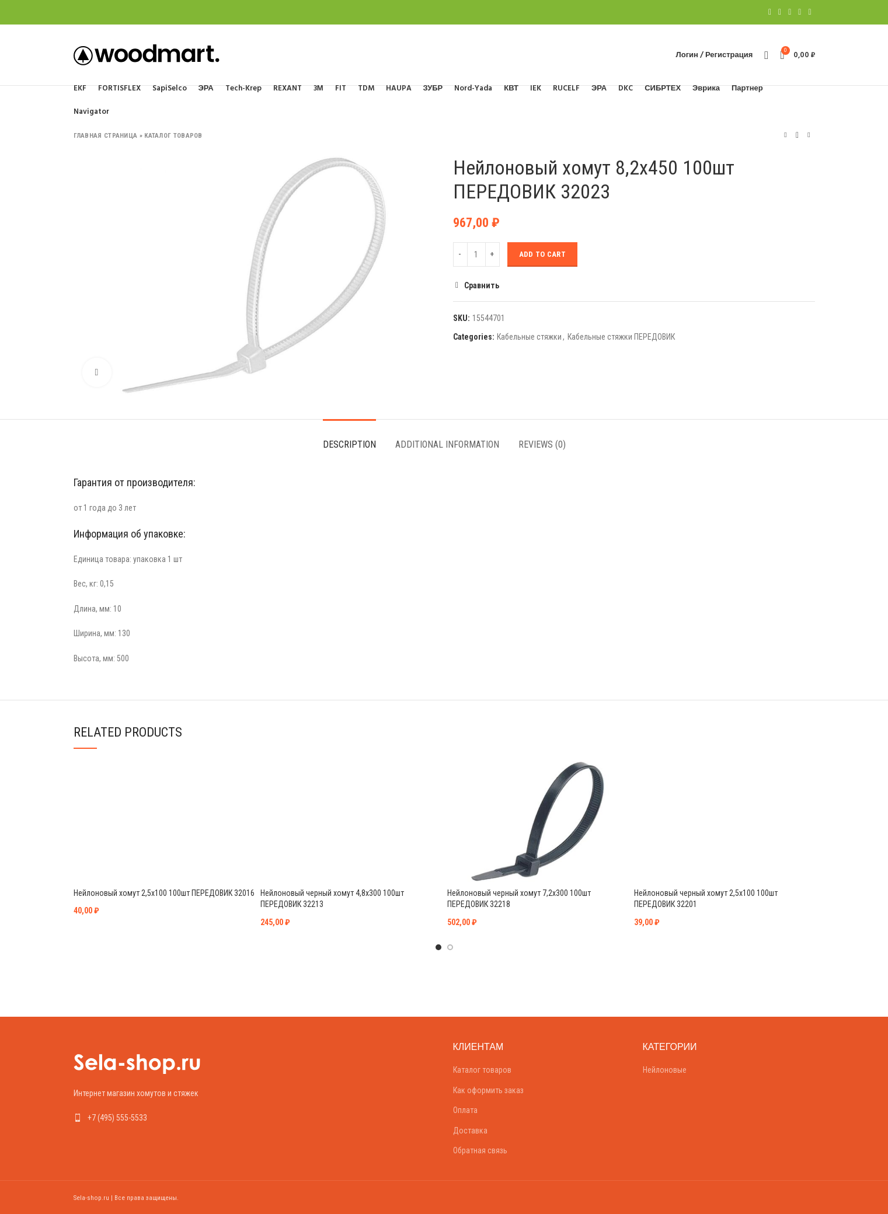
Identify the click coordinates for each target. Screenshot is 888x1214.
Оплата (465, 1110)
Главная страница (106, 135)
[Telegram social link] (809, 12)
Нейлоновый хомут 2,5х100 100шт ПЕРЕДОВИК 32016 (164, 893)
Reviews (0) (542, 444)
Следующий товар (808, 135)
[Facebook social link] (770, 12)
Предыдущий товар (785, 135)
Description (349, 444)
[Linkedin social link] (800, 12)
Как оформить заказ (488, 1090)
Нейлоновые (665, 1070)
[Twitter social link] (780, 12)
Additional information (447, 444)
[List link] (160, 1117)
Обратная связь (480, 1150)
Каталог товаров (173, 135)
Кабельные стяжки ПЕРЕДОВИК (621, 336)
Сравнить (481, 285)
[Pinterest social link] (790, 12)
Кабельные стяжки (529, 336)
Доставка (470, 1130)
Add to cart (542, 254)
